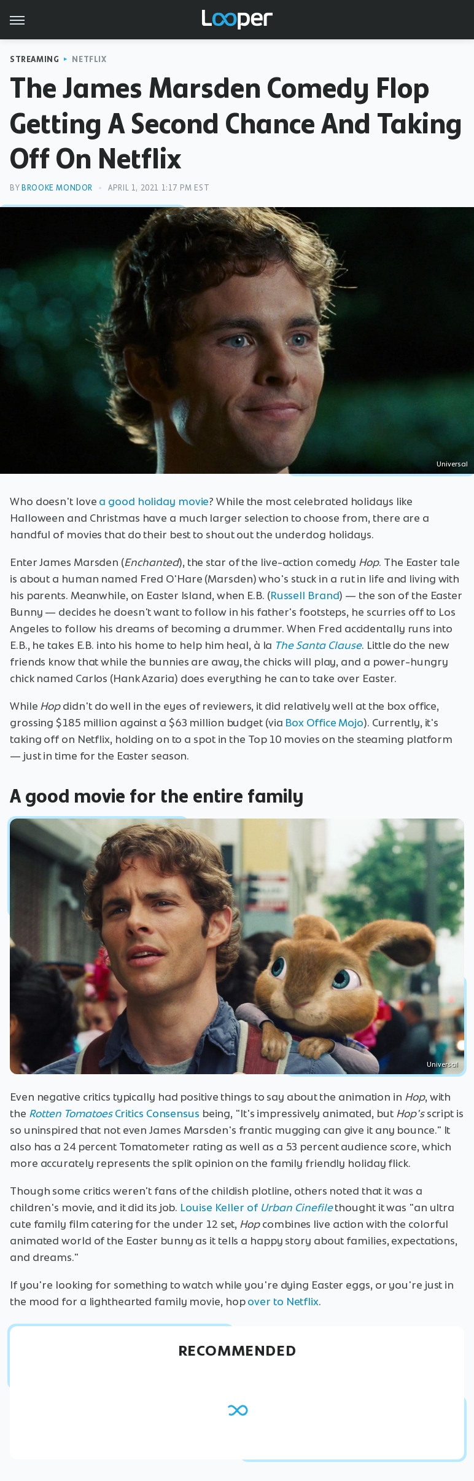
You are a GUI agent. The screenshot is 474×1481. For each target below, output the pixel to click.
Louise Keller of (218, 1207)
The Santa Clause (318, 645)
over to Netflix (283, 1301)
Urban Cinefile (296, 1207)
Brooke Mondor (57, 188)
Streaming (34, 59)
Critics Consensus (114, 1113)
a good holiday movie (154, 501)
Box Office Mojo (324, 722)
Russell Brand (305, 595)
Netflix (89, 59)
